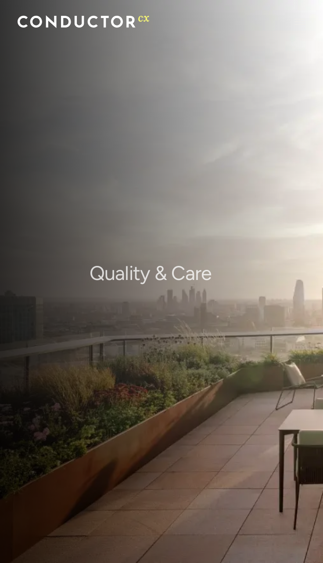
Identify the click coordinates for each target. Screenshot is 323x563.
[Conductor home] (83, 22)
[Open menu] (299, 22)
